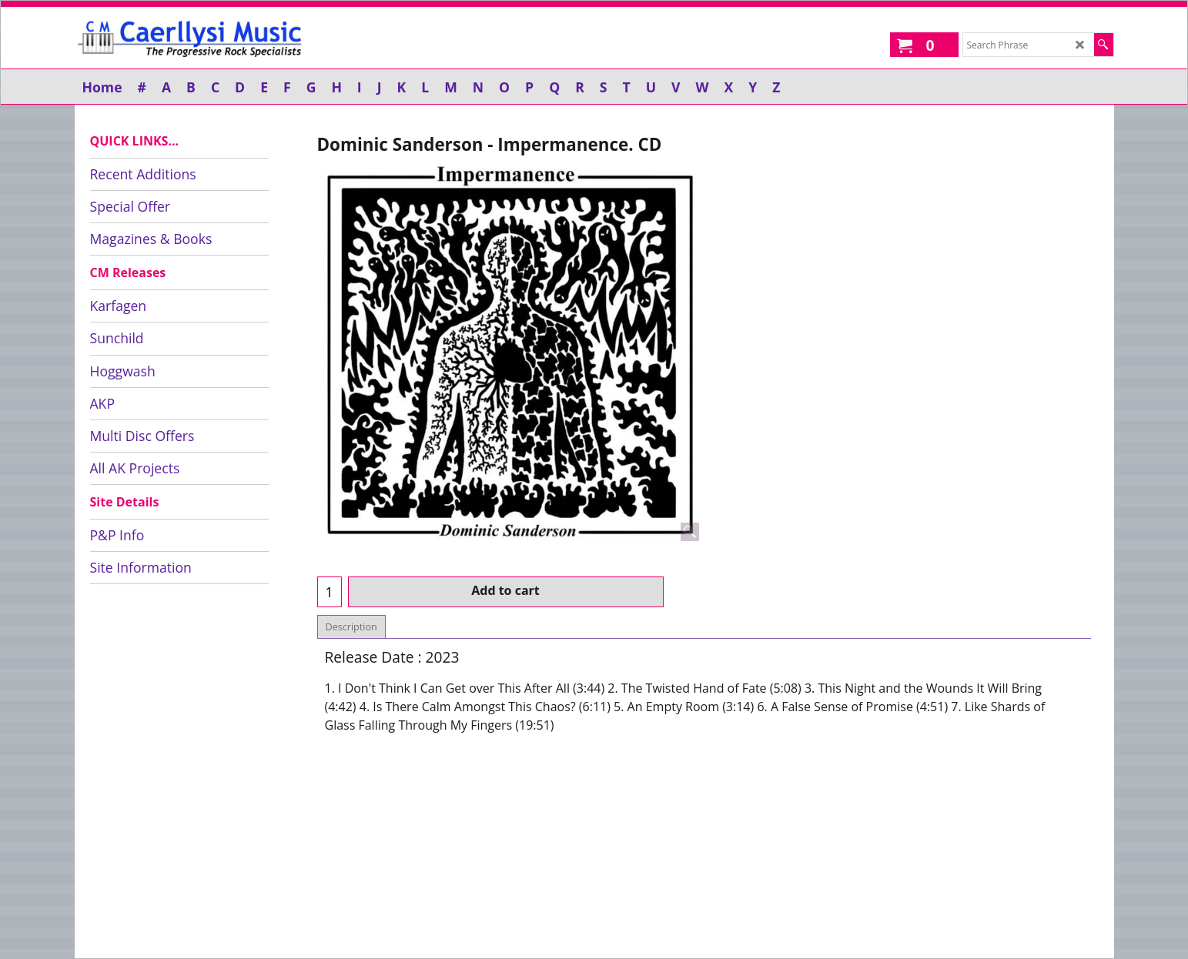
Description (351, 626)
